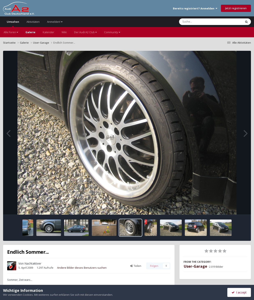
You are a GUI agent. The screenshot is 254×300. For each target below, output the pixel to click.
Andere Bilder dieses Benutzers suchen (82, 267)
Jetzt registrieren (236, 8)
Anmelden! (54, 22)
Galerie (30, 32)
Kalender (48, 32)
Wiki (64, 32)
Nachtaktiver (32, 263)
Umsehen (13, 23)
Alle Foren (11, 32)
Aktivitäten (33, 22)
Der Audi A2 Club (85, 32)
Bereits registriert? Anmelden (195, 8)
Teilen (135, 266)
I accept (239, 292)
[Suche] (202, 21)
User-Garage (195, 266)
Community (112, 32)
